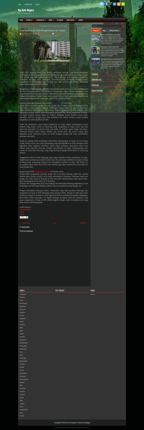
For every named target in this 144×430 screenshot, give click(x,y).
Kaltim (37, 4)
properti (22, 394)
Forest (22, 315)
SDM (21, 400)
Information (28, 4)
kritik (21, 355)
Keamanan (23, 340)
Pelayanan (60, 20)
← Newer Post (25, 223)
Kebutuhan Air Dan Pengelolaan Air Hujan (42, 30)
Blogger (87, 422)
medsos (22, 364)
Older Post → (84, 223)
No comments (58, 34)
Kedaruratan (24, 343)
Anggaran (23, 294)
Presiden (22, 388)
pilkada (22, 382)
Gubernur (23, 318)
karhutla (22, 337)
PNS (21, 385)
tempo (22, 214)
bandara (22, 297)
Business (30, 19)
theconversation (25, 209)
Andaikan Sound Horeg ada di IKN (112, 59)
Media (52, 19)
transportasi (24, 410)
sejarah (22, 403)
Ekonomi (22, 309)
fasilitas (28, 26)
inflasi (22, 321)
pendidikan (23, 373)
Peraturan (23, 376)
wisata (22, 416)
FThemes (86, 427)
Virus (21, 413)
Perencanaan (24, 379)
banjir (21, 300)
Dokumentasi (41, 19)
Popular (96, 30)
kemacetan (23, 346)
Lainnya (80, 20)
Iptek (33, 26)
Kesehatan (23, 349)
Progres (22, 391)
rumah (22, 397)
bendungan (23, 303)
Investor (22, 324)
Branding (23, 306)
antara (22, 212)
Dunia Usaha (71, 19)
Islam (21, 331)
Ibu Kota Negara (26, 10)
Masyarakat (23, 361)
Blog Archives (114, 30)
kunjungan (23, 358)
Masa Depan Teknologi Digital (110, 35)
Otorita (22, 370)
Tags (104, 30)
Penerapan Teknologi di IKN (110, 47)
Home (19, 4)
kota (37, 26)
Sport (21, 406)
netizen (22, 367)
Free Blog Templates (70, 427)
